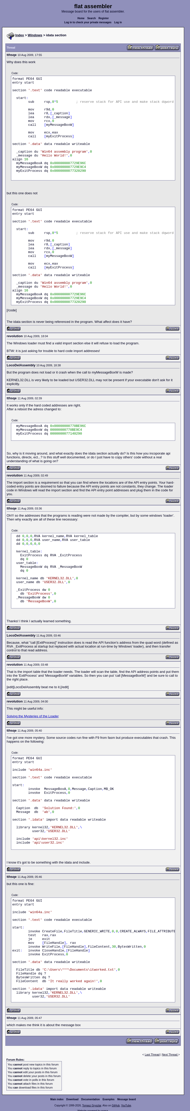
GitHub (116, 1105)
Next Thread (170, 1054)
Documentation (90, 1099)
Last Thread (152, 1054)
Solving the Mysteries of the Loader (33, 716)
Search (91, 18)
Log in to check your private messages (88, 22)
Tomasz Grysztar (91, 1105)
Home (81, 18)
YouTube (126, 1105)
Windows (35, 35)
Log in (118, 22)
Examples (109, 1099)
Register (104, 18)
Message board (126, 1099)
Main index (57, 1099)
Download (72, 1099)
